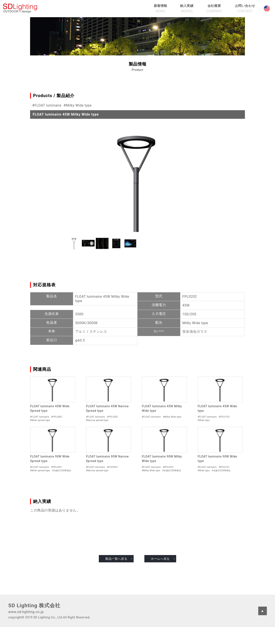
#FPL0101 (224, 467)
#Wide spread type (40, 420)
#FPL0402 (56, 417)
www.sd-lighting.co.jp (26, 612)
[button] (74, 243)
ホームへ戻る (160, 558)
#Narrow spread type (97, 420)
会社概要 (214, 8)
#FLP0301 (112, 467)
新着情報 (160, 8)
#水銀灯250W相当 (61, 470)
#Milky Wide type (78, 105)
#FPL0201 (168, 467)
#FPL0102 (224, 417)
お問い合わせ (245, 8)
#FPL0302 (112, 417)
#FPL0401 (56, 467)
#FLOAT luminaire (46, 105)
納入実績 (186, 8)
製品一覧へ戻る (116, 558)
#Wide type (204, 420)
